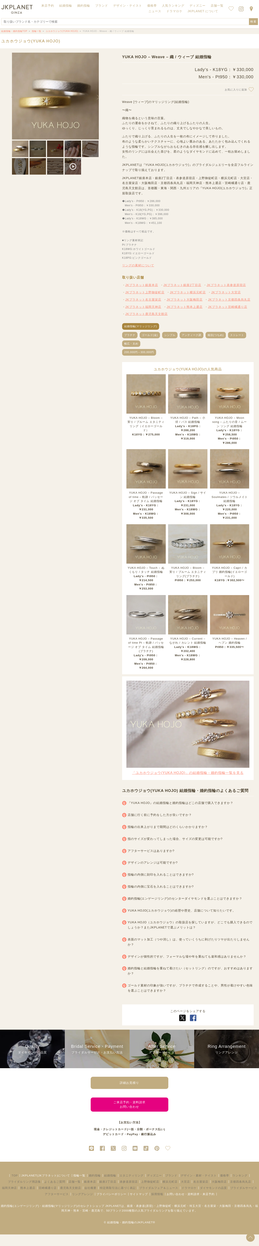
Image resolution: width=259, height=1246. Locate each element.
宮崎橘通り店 (48, 1199)
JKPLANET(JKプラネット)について (45, 1186)
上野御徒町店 (150, 1193)
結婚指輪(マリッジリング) (140, 326)
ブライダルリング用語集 (24, 1193)
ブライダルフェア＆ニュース (158, 1199)
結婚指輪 (110, 1186)
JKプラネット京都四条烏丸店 (229, 299)
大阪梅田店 (219, 1193)
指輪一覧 (79, 1186)
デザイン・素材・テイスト (199, 1186)
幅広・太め (131, 343)
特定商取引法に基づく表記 (118, 1199)
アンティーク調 (191, 335)
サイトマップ (139, 1205)
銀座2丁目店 (107, 1193)
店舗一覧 (217, 5)
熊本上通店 (27, 1199)
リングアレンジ (82, 1205)
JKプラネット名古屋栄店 (143, 299)
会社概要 (90, 1199)
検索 (253, 21)
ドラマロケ (189, 1199)
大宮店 (185, 1193)
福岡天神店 (9, 1199)
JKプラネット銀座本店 (141, 285)
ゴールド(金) (150, 335)
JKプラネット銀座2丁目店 (182, 285)
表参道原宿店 (129, 1193)
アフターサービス (57, 1205)
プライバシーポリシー (111, 1205)
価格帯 (224, 1186)
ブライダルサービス (243, 1199)
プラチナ (129, 335)
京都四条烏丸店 (240, 1193)
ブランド (171, 1186)
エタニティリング (132, 1186)
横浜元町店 (170, 1193)
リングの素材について (138, 265)
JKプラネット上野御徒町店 (144, 292)
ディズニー (154, 1186)
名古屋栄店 (200, 1193)
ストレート (237, 335)
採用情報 (157, 1205)
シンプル (169, 335)
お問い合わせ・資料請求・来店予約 (191, 1205)
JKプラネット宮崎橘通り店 (227, 307)
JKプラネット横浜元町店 (188, 292)
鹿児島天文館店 (70, 1199)
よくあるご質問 (54, 1193)
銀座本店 (90, 1193)
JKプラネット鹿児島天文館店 (146, 314)
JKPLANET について (203, 11)
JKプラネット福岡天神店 (143, 307)
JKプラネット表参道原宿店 (226, 285)
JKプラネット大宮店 (226, 292)
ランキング (239, 1186)
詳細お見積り (129, 1085)
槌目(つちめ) (216, 335)
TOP (15, 1186)
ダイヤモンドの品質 (213, 1199)
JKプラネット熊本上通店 (185, 307)
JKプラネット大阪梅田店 (185, 299)
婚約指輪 (95, 1186)
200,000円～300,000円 (139, 352)
